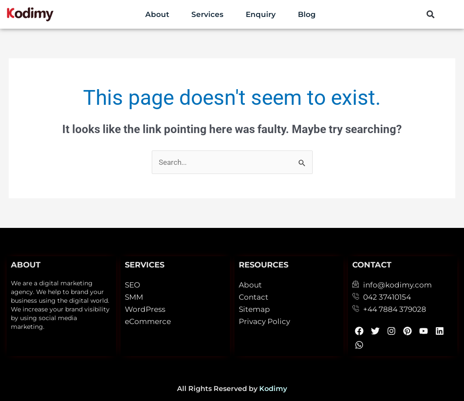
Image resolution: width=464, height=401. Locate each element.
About (157, 14)
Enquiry (261, 14)
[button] (431, 14)
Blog (307, 14)
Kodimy (273, 388)
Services (207, 14)
